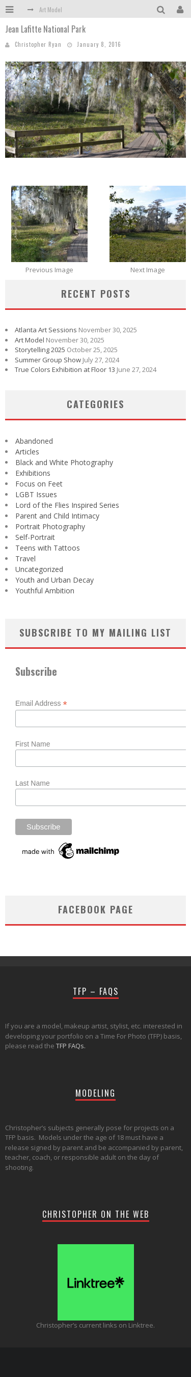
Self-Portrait (35, 537)
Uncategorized (39, 569)
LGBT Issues (36, 494)
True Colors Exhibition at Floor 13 (65, 369)
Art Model (50, 9)
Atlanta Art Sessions (46, 329)
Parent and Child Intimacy (57, 516)
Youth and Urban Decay (54, 580)
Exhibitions (32, 473)
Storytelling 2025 (40, 349)
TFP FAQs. (71, 1045)
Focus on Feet (39, 484)
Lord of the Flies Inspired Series (67, 505)
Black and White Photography (64, 462)
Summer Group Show (48, 359)
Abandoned (34, 441)
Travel (25, 558)
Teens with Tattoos (47, 548)
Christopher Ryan (38, 44)
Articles (27, 451)
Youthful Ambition (44, 590)
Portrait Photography (50, 526)
